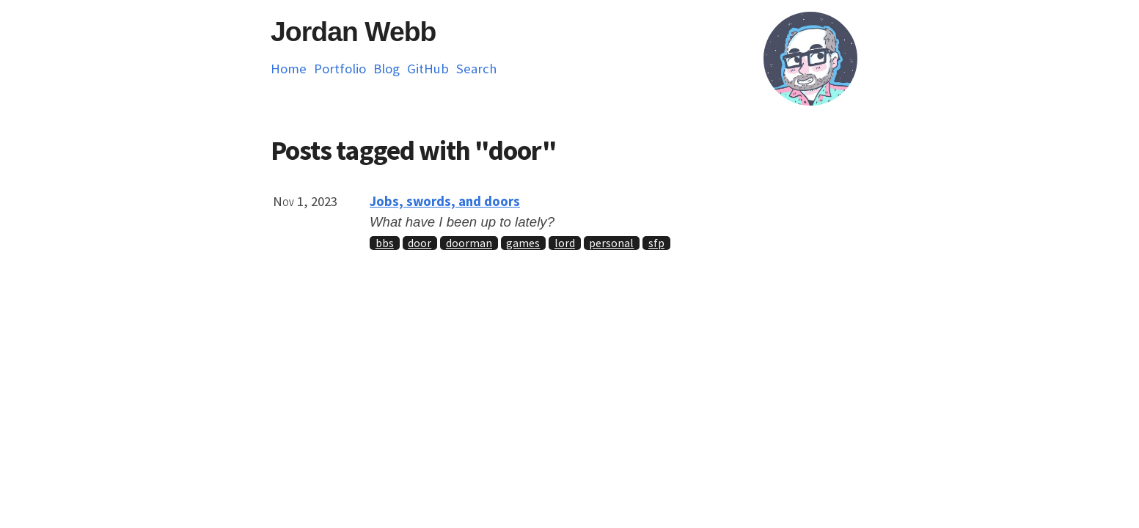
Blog (386, 68)
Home (289, 68)
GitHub (428, 68)
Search (476, 68)
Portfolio (340, 68)
